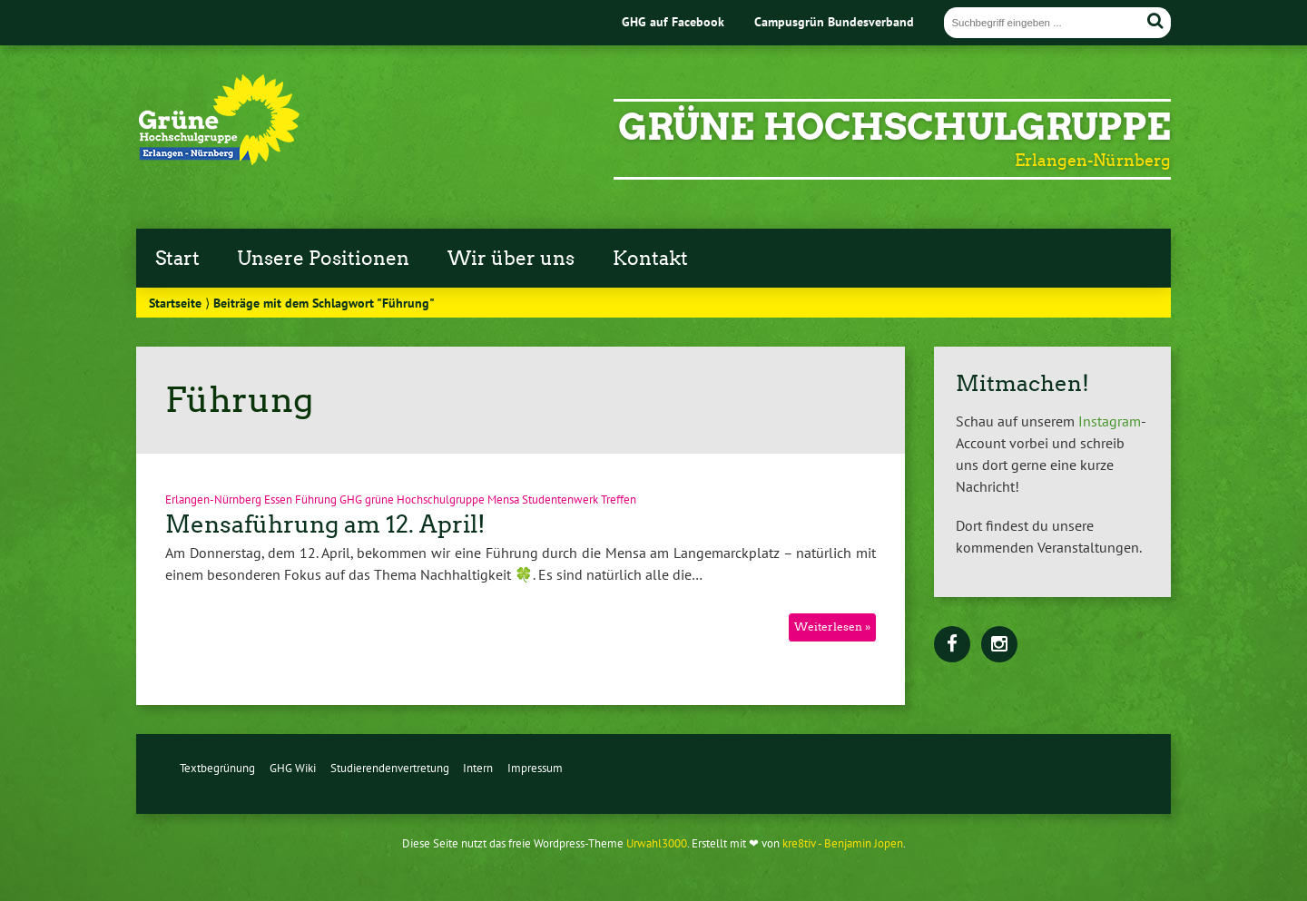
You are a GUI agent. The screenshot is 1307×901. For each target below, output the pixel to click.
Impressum (535, 768)
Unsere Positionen (323, 258)
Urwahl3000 (656, 843)
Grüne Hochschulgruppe (894, 127)
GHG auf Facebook (673, 21)
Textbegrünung (217, 768)
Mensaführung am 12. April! (325, 524)
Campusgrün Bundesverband (834, 21)
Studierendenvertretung (389, 768)
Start (177, 258)
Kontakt (650, 258)
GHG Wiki (293, 768)
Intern (478, 768)
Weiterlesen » (832, 626)
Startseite (175, 302)
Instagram (1109, 421)
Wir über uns (511, 258)
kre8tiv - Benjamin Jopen (842, 843)
